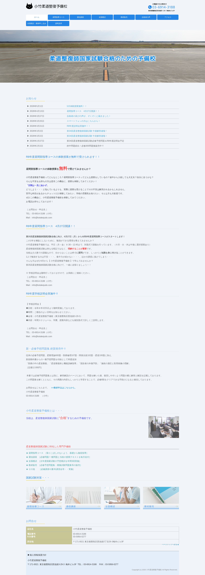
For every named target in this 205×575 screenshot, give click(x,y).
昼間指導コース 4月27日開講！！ (83, 119)
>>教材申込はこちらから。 (64, 395)
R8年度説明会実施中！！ (78, 133)
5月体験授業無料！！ (77, 114)
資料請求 (58, 23)
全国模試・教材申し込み (36, 23)
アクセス (167, 17)
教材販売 (124, 17)
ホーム (36, 17)
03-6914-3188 (32, 403)
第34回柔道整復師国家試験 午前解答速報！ (87, 143)
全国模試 (102, 17)
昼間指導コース (58, 17)
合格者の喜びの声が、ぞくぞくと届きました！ (89, 124)
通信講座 (80, 17)
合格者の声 (146, 17)
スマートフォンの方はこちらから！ (83, 129)
